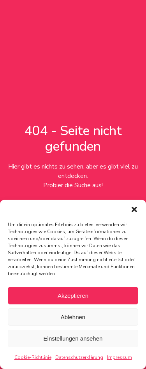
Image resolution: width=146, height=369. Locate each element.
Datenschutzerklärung (79, 357)
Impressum (119, 357)
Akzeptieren (73, 295)
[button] (134, 209)
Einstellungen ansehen (73, 338)
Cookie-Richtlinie (32, 357)
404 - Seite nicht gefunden (73, 138)
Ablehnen (73, 317)
